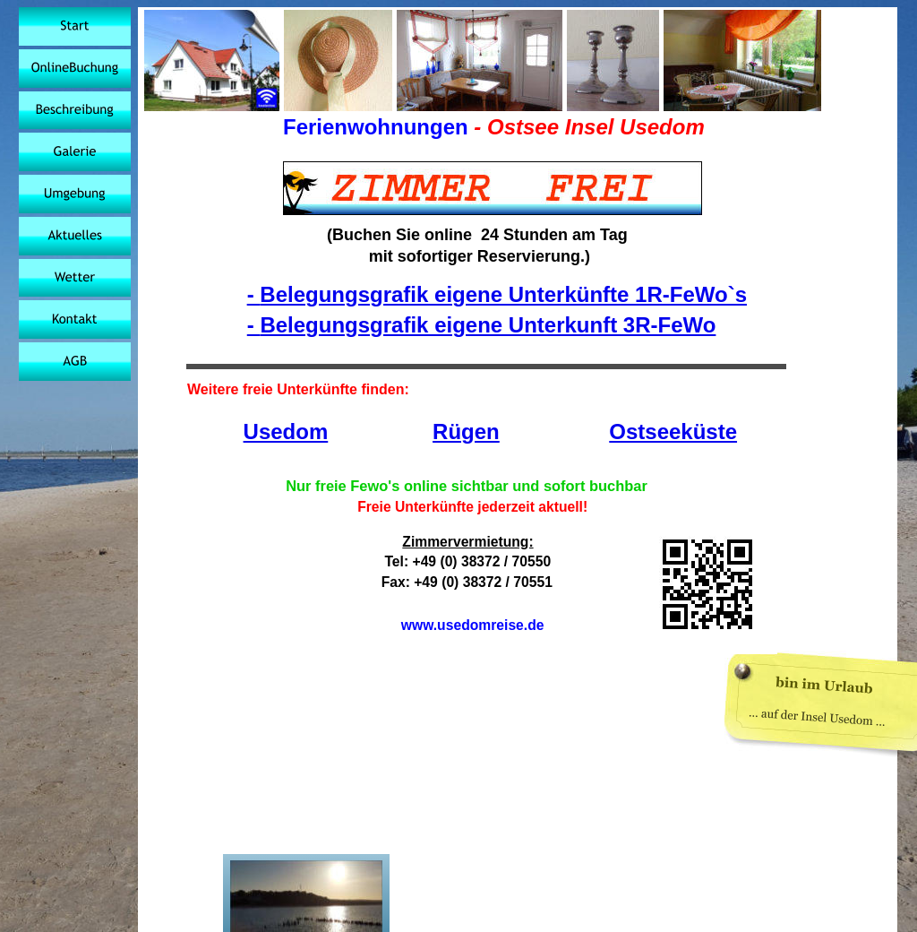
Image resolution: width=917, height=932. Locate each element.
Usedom (286, 431)
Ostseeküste (673, 431)
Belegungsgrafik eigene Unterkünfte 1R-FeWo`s (503, 294)
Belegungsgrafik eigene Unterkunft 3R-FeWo (488, 325)
